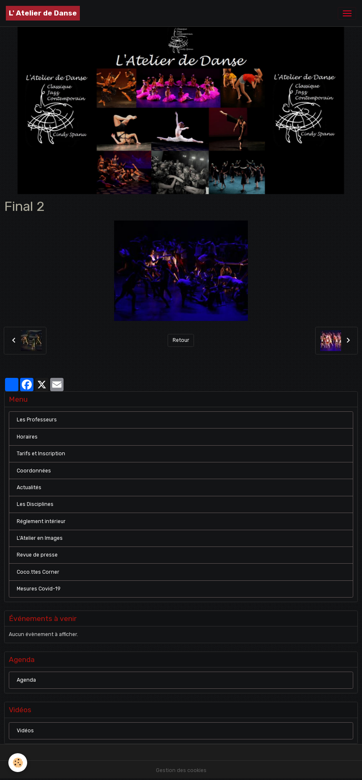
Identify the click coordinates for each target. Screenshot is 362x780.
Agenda (26, 680)
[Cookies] (17, 762)
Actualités (29, 487)
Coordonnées (34, 471)
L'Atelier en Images (40, 538)
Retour (181, 340)
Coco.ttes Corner (38, 572)
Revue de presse (37, 555)
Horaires (27, 437)
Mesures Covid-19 (39, 589)
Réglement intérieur (41, 521)
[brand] (43, 13)
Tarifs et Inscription (41, 454)
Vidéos (25, 731)
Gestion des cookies (181, 770)
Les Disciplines (35, 504)
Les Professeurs (37, 420)
